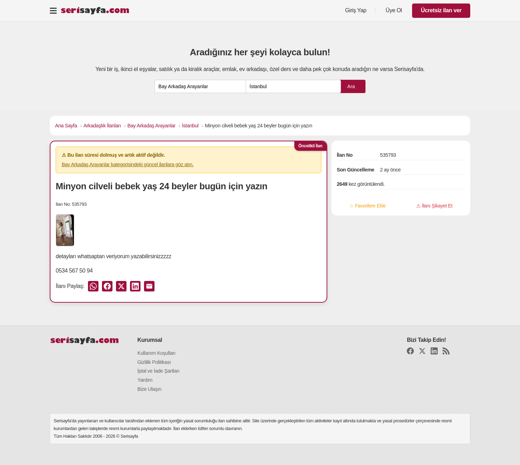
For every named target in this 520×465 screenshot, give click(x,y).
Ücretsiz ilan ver (441, 10)
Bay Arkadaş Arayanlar (152, 125)
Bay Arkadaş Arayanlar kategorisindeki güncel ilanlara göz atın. (127, 164)
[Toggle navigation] (53, 10)
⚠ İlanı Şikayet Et (434, 206)
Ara (351, 86)
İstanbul (190, 125)
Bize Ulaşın (149, 389)
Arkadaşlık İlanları (102, 125)
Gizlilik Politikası (154, 362)
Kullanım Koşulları (156, 353)
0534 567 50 (70, 271)
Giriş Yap (356, 10)
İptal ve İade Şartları (158, 371)
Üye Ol (394, 10)
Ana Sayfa (66, 125)
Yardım (144, 380)
